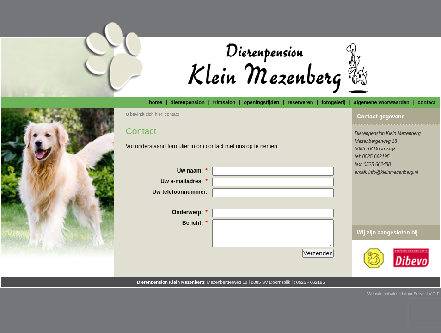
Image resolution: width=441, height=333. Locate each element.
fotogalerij (333, 102)
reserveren (300, 102)
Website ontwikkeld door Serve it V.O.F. (404, 293)
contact (426, 102)
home (155, 102)
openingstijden (261, 102)
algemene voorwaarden (382, 102)
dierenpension (188, 102)
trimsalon (224, 102)
